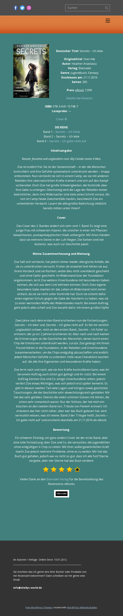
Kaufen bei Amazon (79, 98)
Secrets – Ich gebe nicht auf (67, 141)
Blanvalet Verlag (58, 479)
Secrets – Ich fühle (68, 132)
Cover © (61, 119)
